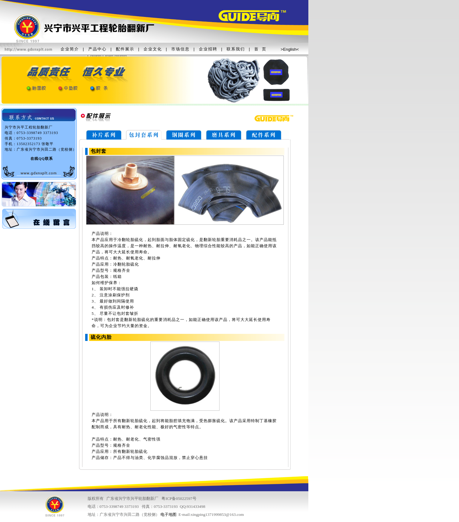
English (290, 49)
